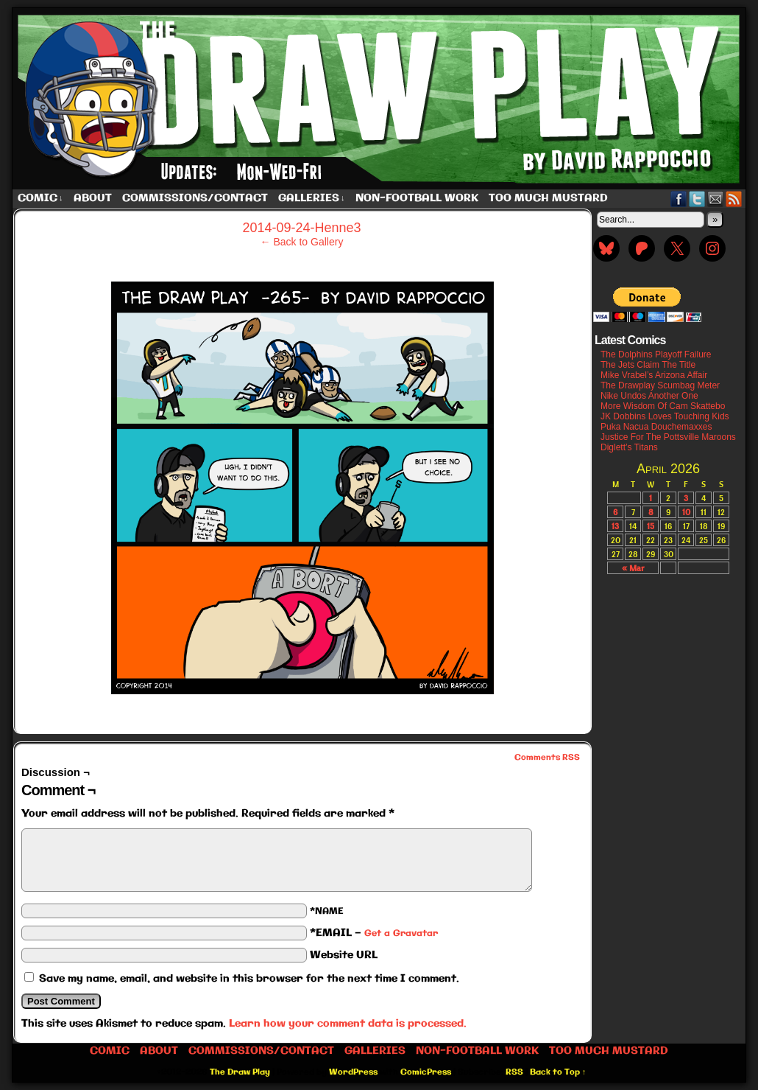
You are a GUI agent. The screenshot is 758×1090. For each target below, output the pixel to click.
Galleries (311, 198)
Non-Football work (416, 198)
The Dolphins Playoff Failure (656, 354)
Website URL (344, 955)
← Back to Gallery (302, 242)
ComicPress (425, 1072)
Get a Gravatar (401, 933)
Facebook (679, 198)
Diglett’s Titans (629, 447)
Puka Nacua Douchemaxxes (656, 427)
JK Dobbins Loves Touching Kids (665, 416)
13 (615, 525)
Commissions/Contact (195, 198)
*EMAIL (374, 933)
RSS (734, 198)
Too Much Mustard (548, 198)
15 (650, 525)
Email (715, 198)
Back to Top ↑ (558, 1072)
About (93, 198)
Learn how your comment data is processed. (348, 1023)
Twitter (697, 198)
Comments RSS (547, 758)
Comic (40, 198)
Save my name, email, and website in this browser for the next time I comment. (249, 978)
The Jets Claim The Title (648, 365)
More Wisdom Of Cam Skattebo (663, 406)
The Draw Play (380, 98)
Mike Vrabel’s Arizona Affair (654, 375)
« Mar (633, 567)
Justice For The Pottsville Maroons (668, 437)
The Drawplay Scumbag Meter (660, 385)
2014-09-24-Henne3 (301, 227)
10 (686, 511)
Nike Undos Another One (649, 396)
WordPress (353, 1072)
